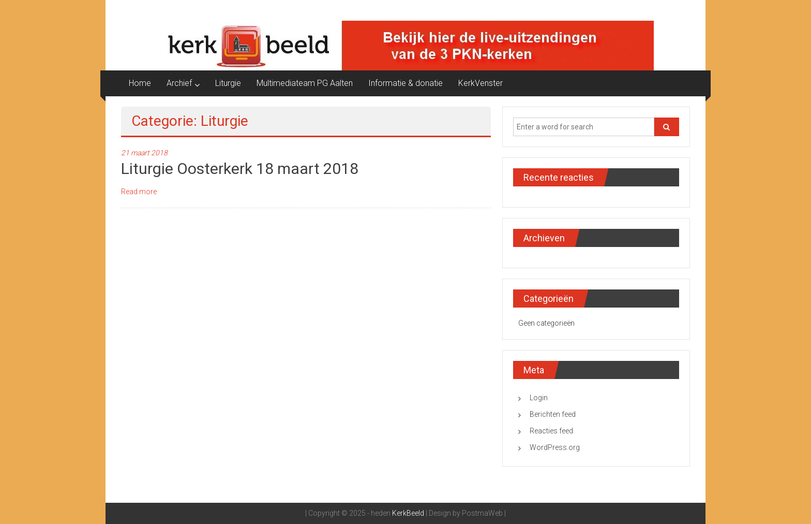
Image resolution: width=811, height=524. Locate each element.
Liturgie (228, 83)
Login (539, 398)
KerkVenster (480, 83)
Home (140, 83)
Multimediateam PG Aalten (305, 83)
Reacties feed (551, 431)
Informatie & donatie (405, 83)
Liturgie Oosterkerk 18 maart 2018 (239, 168)
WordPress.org (555, 447)
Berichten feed (553, 414)
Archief (179, 83)
